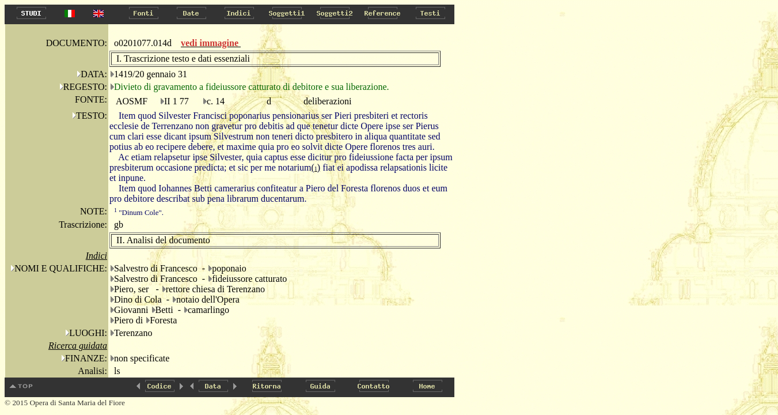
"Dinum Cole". (139, 212)
